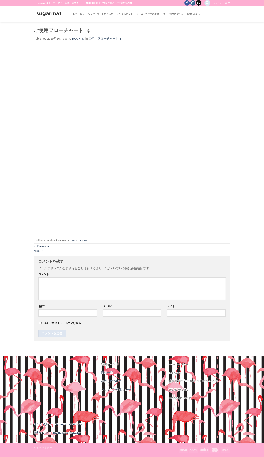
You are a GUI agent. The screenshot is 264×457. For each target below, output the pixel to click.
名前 (41, 306)
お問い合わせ (193, 14)
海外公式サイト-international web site (58, 424)
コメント (43, 274)
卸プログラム (176, 14)
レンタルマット (125, 14)
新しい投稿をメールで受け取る (62, 323)
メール (107, 306)
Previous (41, 246)
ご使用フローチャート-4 (104, 38)
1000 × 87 (78, 38)
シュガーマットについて (100, 14)
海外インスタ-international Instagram (58, 432)
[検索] (207, 3)
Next (38, 250)
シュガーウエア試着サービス (151, 14)
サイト (171, 306)
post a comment (79, 240)
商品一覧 (78, 14)
